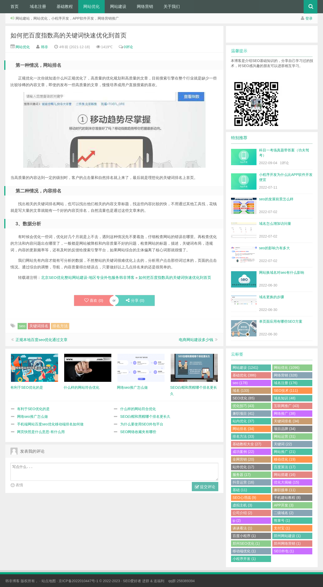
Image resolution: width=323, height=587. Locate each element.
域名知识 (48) (284, 398)
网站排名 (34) (243, 429)
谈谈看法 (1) (242, 528)
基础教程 (65, 6)
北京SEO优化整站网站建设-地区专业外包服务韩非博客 (87, 277)
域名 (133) (241, 390)
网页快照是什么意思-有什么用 (41, 432)
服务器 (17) (242, 475)
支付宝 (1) (282, 528)
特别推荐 (239, 138)
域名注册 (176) (286, 383)
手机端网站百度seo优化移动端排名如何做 (50, 424)
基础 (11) (240, 490)
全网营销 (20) (243, 459)
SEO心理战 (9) (244, 497)
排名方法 (60, 326)
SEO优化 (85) (243, 398)
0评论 (128, 47)
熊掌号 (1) (282, 520)
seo (22, 326)
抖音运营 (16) (243, 482)
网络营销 (145, 6)
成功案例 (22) (243, 452)
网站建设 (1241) (245, 368)
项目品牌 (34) (284, 429)
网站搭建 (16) (284, 475)
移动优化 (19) (284, 459)
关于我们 (172, 6)
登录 (309, 18)
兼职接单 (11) (284, 490)
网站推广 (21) (284, 452)
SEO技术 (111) (286, 390)
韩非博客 (12, 581)
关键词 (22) (283, 444)
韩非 (44, 47)
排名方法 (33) (243, 436)
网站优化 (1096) (286, 368)
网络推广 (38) (284, 413)
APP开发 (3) (283, 505)
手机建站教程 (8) (287, 497)
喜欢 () (93, 300)
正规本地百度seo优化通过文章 (42, 339)
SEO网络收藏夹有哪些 (138, 432)
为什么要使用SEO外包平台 (142, 424)
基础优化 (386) (244, 375)
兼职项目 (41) (243, 413)
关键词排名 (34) (286, 421)
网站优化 (91, 6)
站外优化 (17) (243, 467)
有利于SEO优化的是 (33, 409)
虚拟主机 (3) (242, 505)
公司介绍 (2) (242, 513)
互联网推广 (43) (286, 406)
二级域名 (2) (283, 513)
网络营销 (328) (286, 375)
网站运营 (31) (284, 436)
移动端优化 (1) (244, 551)
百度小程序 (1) (244, 536)
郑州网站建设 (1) (287, 536)
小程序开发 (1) (244, 559)
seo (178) (240, 383)
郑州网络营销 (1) (287, 543)
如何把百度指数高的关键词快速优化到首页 (68, 35)
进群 (145, 581)
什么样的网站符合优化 (138, 409)
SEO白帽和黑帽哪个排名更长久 (145, 416)
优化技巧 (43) (243, 406)
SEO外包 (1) (284, 551)
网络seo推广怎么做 (32, 416)
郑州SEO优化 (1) (246, 543)
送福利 (159, 581)
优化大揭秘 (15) (286, 482)
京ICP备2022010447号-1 (78, 581)
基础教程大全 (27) (247, 444)
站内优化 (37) (243, 421)
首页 (14, 6)
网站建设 (118, 6)
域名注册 (38, 6)
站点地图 (49, 581)
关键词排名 (38, 326)
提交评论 (205, 487)
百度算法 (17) (284, 467)
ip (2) (237, 520)
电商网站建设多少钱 (196, 339)
